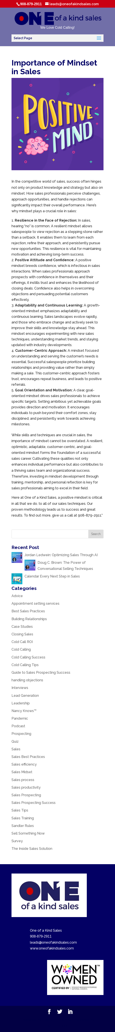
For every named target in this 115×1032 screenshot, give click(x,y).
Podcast (18, 726)
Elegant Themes (57, 1020)
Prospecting (21, 734)
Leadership (21, 703)
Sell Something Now (28, 833)
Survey (17, 841)
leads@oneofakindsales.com (53, 942)
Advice (17, 596)
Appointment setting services (35, 603)
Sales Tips (20, 810)
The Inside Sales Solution (32, 849)
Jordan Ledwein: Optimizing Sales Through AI (61, 555)
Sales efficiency (24, 764)
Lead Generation (25, 696)
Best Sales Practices (28, 611)
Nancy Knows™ (24, 711)
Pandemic (20, 718)
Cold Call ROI (22, 642)
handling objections (27, 680)
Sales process (23, 780)
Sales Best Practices (28, 757)
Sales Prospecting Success (34, 803)
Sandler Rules (23, 826)
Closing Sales (22, 634)
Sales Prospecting (26, 795)
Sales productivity (26, 787)
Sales (16, 749)
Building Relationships (29, 619)
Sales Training (23, 818)
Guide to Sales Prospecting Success (41, 672)
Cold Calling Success (28, 657)
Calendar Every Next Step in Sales (53, 576)
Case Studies (22, 627)
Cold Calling (21, 649)
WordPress (57, 1026)
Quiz (15, 741)
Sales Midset (22, 772)
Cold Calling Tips (25, 665)
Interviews (20, 688)
